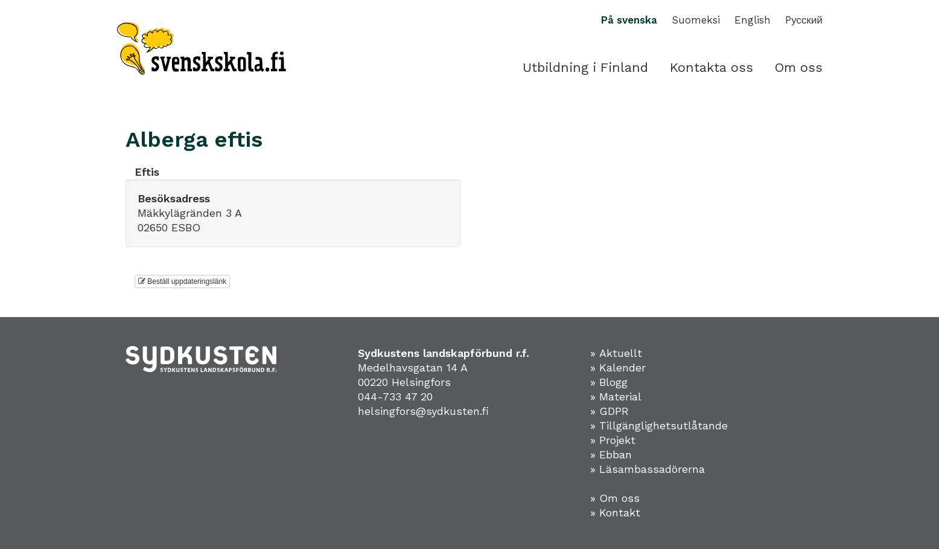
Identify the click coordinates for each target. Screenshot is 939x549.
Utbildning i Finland (585, 67)
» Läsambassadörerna (647, 469)
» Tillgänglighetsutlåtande (659, 425)
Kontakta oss (711, 67)
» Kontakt (615, 512)
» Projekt (612, 440)
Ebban (615, 454)
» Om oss (615, 498)
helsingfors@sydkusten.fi (423, 411)
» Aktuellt (616, 353)
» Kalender (618, 367)
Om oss (799, 67)
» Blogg (609, 382)
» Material (615, 396)
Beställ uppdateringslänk (182, 281)
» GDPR (609, 411)
